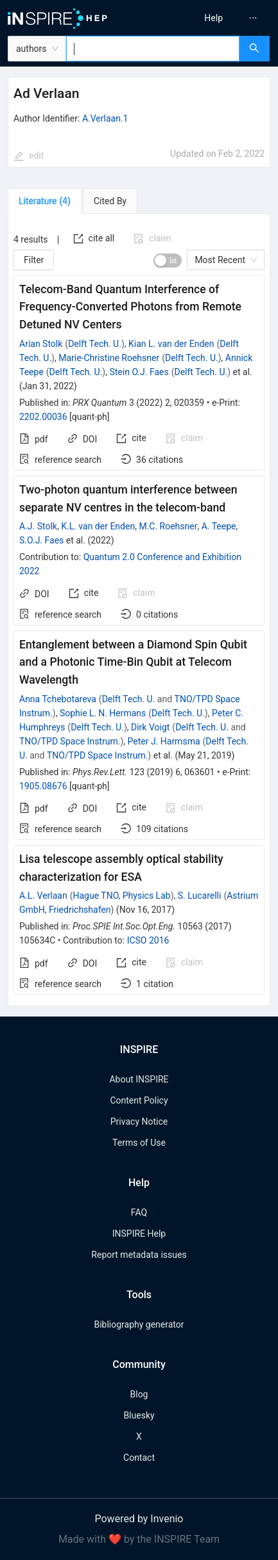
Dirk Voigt (150, 727)
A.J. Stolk (38, 526)
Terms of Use (139, 1143)
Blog (139, 1394)
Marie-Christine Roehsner (108, 358)
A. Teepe (219, 526)
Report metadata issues (138, 1255)
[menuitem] (213, 18)
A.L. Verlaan (43, 895)
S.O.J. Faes (41, 540)
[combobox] (152, 48)
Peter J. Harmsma (164, 741)
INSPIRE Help (139, 1233)
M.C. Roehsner (168, 526)
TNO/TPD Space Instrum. (69, 741)
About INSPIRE (138, 1079)
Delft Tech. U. (94, 344)
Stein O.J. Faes (138, 372)
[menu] (211, 18)
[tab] (45, 201)
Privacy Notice (139, 1121)
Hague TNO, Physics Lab (121, 895)
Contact (139, 1457)
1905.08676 (43, 786)
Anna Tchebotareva (57, 699)
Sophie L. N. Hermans (103, 713)
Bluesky (138, 1415)
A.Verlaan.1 (105, 118)
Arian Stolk (40, 344)
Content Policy (139, 1100)
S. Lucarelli (200, 895)
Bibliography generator (139, 1324)
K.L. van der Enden (98, 526)
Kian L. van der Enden (171, 344)
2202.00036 (43, 417)
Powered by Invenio (139, 1519)
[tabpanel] (139, 610)
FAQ (139, 1212)
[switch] (167, 260)
